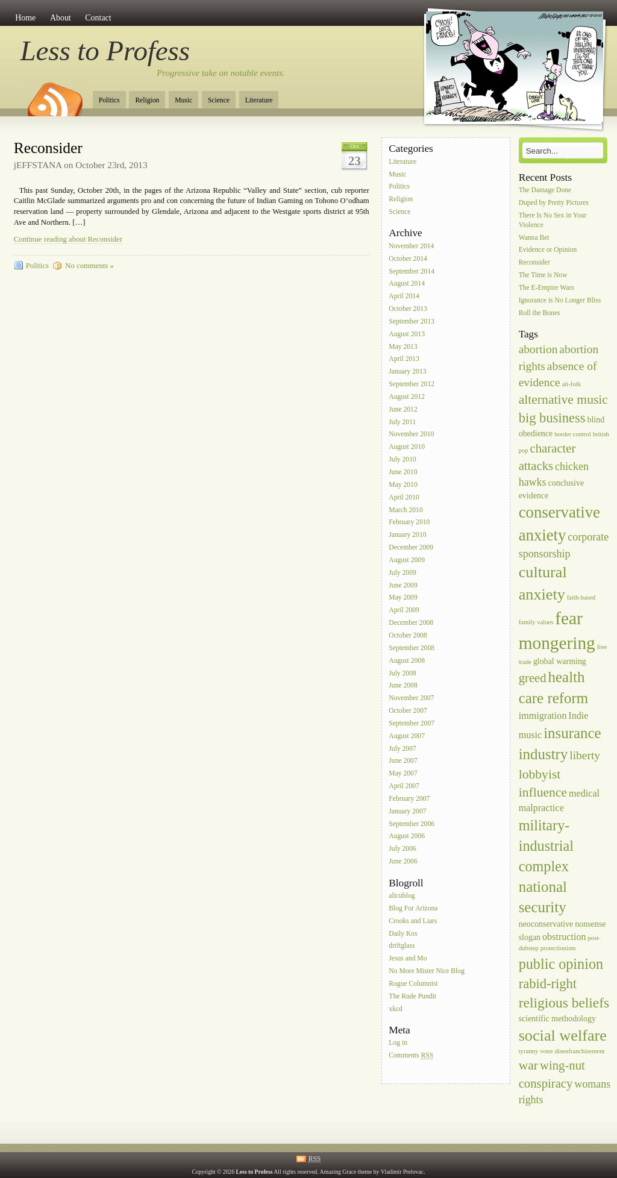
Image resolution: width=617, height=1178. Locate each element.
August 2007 (407, 736)
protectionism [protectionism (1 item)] (558, 948)
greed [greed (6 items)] (533, 678)
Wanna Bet (534, 238)
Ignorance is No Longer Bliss (560, 300)
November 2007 (411, 699)
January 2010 (407, 535)
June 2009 (403, 585)
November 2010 (411, 435)
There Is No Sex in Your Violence (553, 220)
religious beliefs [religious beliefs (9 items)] (564, 1002)
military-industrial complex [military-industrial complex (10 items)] (546, 845)
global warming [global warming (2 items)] (559, 661)
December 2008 (411, 623)
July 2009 (402, 573)
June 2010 (403, 472)
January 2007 (407, 811)
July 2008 (402, 673)
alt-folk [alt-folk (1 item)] (571, 384)
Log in (398, 1043)
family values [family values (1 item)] (536, 622)
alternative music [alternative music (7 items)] (563, 399)
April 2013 (404, 359)
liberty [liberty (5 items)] (584, 755)
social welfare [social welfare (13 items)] (563, 1035)
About (60, 17)
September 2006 (411, 824)
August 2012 (407, 397)
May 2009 (403, 598)
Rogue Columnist (413, 984)
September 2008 (411, 648)
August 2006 (407, 837)
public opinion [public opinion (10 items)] (561, 964)
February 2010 (409, 523)
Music (183, 100)
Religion (147, 100)
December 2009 (411, 547)
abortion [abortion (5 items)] (538, 349)
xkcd (395, 1009)
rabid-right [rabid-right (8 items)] (548, 983)
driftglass (402, 946)
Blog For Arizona (413, 908)
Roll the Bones (539, 313)
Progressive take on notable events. (221, 73)
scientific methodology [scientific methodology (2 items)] (557, 1018)
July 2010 (402, 459)
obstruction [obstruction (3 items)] (564, 937)
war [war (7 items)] (528, 1065)
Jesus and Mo (408, 959)
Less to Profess (105, 50)
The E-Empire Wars (546, 288)
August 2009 (407, 560)
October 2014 (408, 259)
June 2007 (403, 761)
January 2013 (407, 372)
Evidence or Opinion (548, 250)
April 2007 (404, 786)
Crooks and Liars (413, 921)
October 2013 (408, 309)
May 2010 (403, 485)
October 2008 (408, 635)
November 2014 (411, 246)
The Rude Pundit (412, 996)
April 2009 (404, 611)
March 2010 (405, 510)
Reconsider (48, 148)
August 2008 (407, 661)
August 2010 (407, 447)
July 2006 (402, 849)
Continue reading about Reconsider (68, 239)
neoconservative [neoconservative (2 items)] (546, 924)
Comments (411, 1056)
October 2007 (408, 711)
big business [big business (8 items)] (552, 417)
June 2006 (403, 861)
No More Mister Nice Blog (427, 971)
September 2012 (411, 384)
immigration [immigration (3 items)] (543, 715)
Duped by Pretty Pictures (554, 203)
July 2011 (402, 422)
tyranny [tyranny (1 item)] (529, 1051)
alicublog (402, 896)
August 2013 (407, 334)
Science (219, 100)
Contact (98, 17)
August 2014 (407, 284)
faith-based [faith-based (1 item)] (581, 597)
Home (25, 17)
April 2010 (404, 497)
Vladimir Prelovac (402, 1171)
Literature (259, 100)
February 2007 (409, 799)
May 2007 (403, 774)
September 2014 (411, 271)
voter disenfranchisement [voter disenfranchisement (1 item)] (572, 1051)
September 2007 (411, 723)
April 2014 (404, 297)
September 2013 (411, 321)
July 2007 (402, 749)
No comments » (89, 266)
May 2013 (403, 347)
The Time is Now (543, 275)
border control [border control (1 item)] (572, 434)
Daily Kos (403, 934)
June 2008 (403, 686)
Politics (109, 100)
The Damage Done (545, 190)
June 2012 (403, 409)
